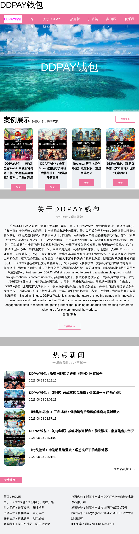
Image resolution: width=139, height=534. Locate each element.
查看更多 (69, 314)
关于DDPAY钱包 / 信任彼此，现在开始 (29, 502)
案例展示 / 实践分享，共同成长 (24, 518)
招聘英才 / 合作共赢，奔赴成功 (24, 513)
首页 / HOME (12, 496)
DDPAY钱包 (21, 5)
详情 (18, 187)
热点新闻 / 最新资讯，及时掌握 (24, 507)
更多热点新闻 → (124, 469)
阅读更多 (125, 119)
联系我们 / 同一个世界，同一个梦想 (27, 523)
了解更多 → (69, 326)
